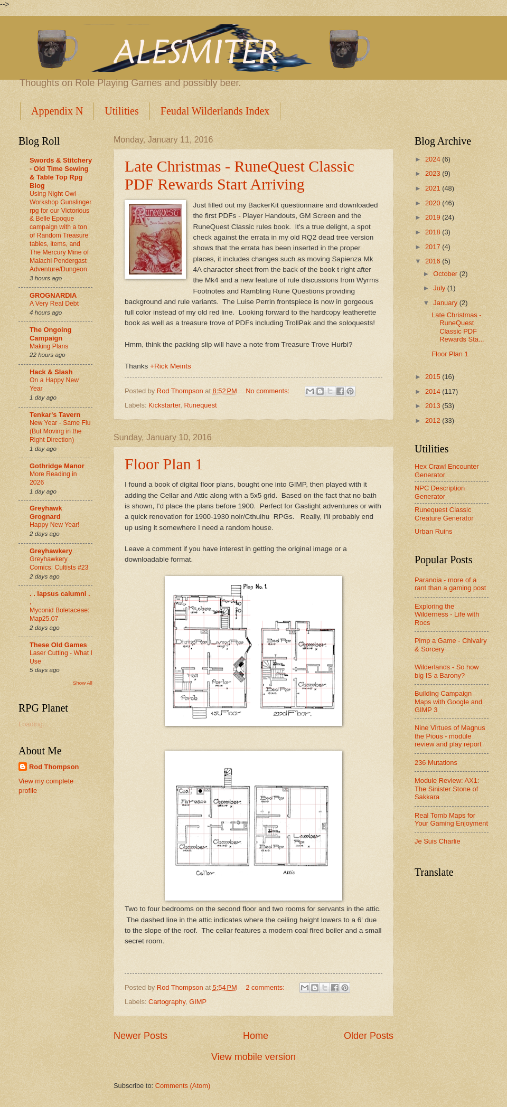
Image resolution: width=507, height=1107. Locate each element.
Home (255, 1035)
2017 (433, 247)
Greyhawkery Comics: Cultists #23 (59, 563)
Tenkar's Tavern (55, 415)
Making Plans (49, 346)
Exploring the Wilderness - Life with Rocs (447, 614)
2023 (433, 173)
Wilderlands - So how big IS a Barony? (447, 671)
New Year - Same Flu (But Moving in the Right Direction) (60, 431)
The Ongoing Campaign (50, 334)
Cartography (166, 1002)
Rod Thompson (54, 767)
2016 (433, 261)
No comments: (269, 391)
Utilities (121, 111)
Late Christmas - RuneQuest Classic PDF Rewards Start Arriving (239, 175)
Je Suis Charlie (438, 841)
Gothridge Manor (57, 466)
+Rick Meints (170, 366)
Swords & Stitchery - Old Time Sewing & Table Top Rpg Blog (61, 173)
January (446, 303)
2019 (433, 217)
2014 (433, 391)
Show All (82, 683)
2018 (433, 232)
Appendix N (57, 111)
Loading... (33, 724)
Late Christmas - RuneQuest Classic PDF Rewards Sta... (457, 327)
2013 (433, 406)
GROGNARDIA (53, 295)
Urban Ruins (434, 531)
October (446, 274)
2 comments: (266, 987)
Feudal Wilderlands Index (215, 111)
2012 (433, 420)
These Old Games (58, 645)
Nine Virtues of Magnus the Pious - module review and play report (450, 736)
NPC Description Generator (440, 492)
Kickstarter (164, 405)
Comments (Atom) (182, 1086)
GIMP (197, 1002)
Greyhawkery (51, 551)
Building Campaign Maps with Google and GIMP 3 (448, 701)
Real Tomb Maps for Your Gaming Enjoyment (451, 819)
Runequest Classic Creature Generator (444, 514)
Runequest (200, 405)
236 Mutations (436, 763)
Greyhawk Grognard (46, 512)
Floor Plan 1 (164, 463)
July (440, 288)
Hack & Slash (51, 372)
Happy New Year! (54, 524)
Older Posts (368, 1035)
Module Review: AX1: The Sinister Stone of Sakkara (447, 789)
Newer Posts (140, 1035)
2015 (433, 377)
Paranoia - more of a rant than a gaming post (450, 584)
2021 (433, 188)
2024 (433, 159)
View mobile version (253, 1057)
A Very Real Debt (54, 303)
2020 (433, 203)
